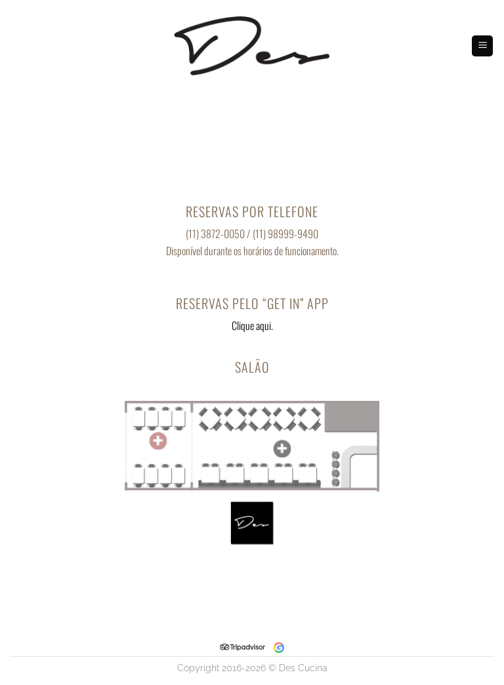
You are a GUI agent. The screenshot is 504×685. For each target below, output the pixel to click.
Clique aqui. (252, 325)
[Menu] (482, 46)
